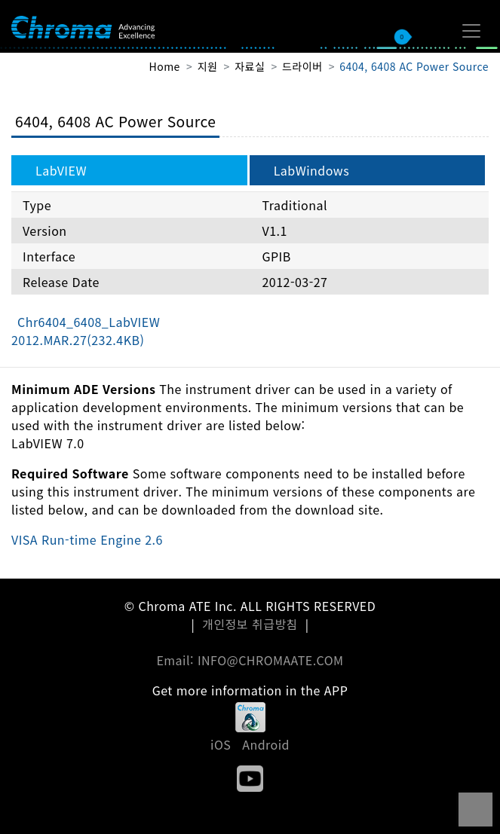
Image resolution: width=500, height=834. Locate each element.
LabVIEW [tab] (61, 170)
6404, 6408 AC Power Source (414, 66)
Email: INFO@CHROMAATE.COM (249, 660)
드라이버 (302, 66)
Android (266, 744)
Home (164, 66)
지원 (208, 66)
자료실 (250, 66)
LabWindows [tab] (311, 170)
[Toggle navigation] (471, 31)
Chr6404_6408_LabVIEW (85, 331)
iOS (220, 744)
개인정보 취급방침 (250, 624)
